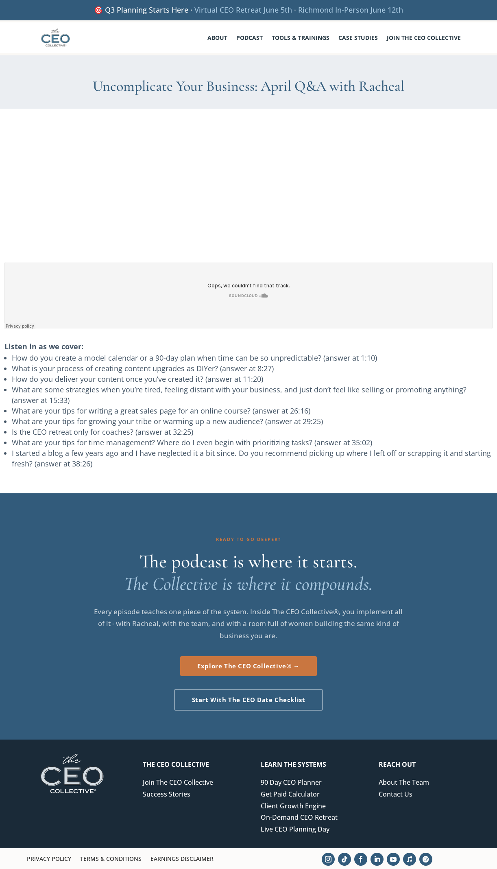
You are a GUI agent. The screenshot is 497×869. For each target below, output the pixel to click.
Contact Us (395, 794)
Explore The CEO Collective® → (248, 666)
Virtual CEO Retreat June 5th (243, 10)
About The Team (404, 782)
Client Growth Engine (293, 805)
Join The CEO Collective (424, 38)
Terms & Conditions (111, 859)
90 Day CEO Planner (291, 782)
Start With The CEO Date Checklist (248, 700)
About (217, 38)
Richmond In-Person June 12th (350, 10)
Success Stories (166, 794)
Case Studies (358, 38)
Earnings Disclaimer (182, 859)
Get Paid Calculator (290, 794)
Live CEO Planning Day (295, 829)
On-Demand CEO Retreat (299, 817)
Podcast (249, 38)
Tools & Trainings (300, 38)
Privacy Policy (49, 859)
